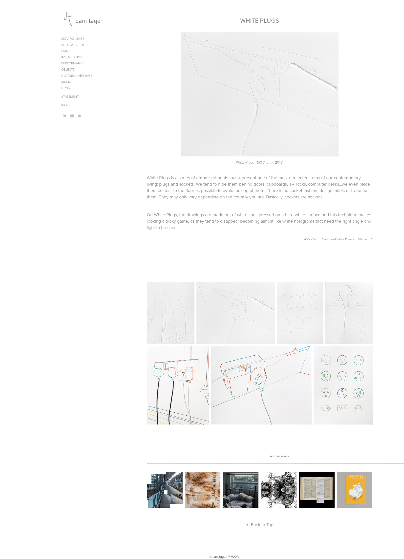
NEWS (65, 88)
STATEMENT (70, 96)
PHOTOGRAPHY (73, 44)
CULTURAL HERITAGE (76, 75)
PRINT (65, 51)
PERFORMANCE (72, 63)
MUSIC (66, 81)
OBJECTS (68, 69)
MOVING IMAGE (72, 38)
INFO (64, 104)
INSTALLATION (72, 57)
